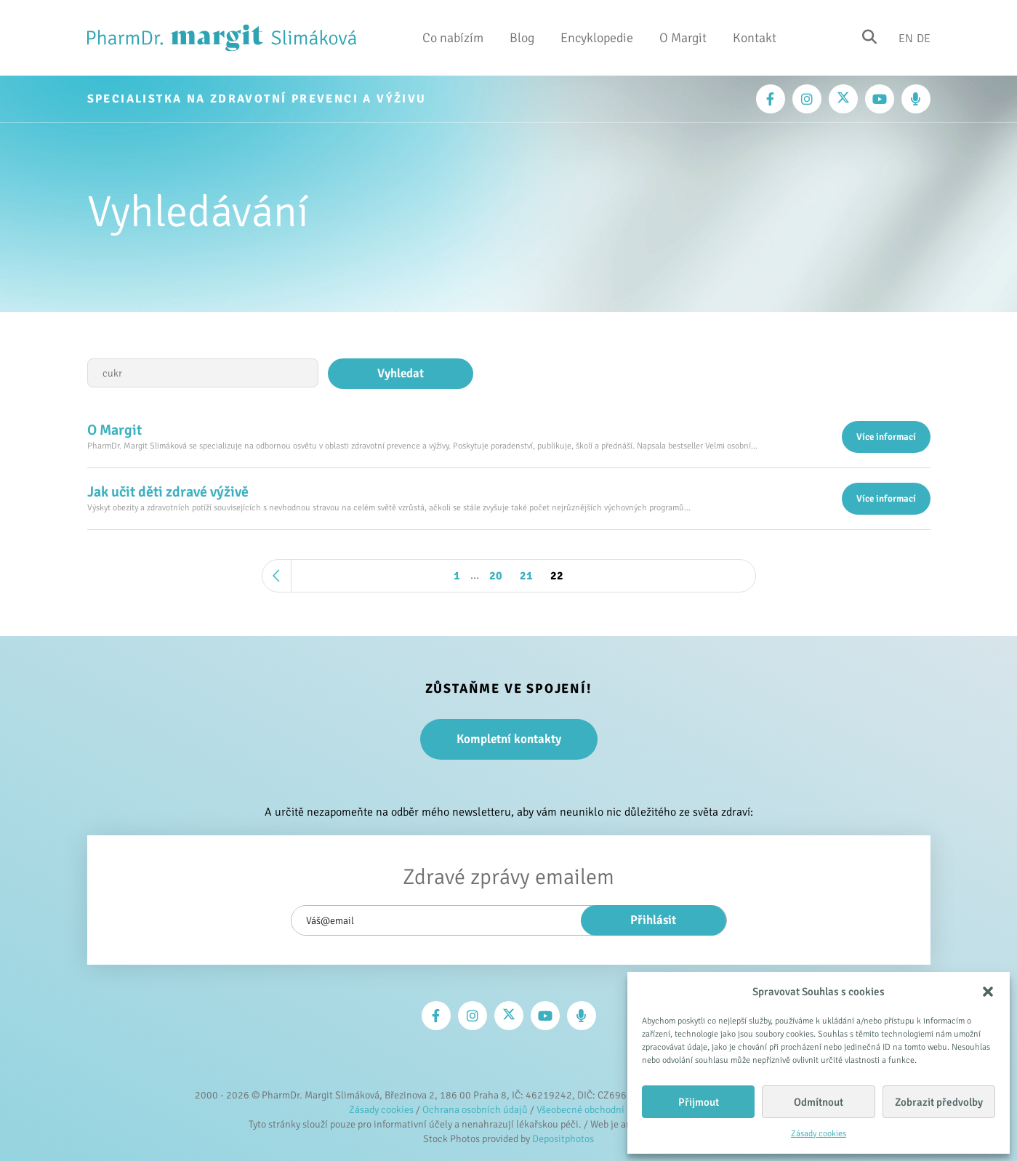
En (906, 38)
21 (526, 576)
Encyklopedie (596, 38)
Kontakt (754, 38)
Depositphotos (563, 1139)
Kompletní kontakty (509, 739)
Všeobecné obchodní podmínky (602, 1110)
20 (495, 576)
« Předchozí (277, 576)
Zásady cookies (818, 1133)
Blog (522, 38)
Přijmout (698, 1102)
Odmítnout (818, 1102)
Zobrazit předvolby (939, 1102)
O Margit (683, 38)
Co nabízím (452, 38)
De (923, 38)
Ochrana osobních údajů (475, 1110)
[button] (988, 991)
